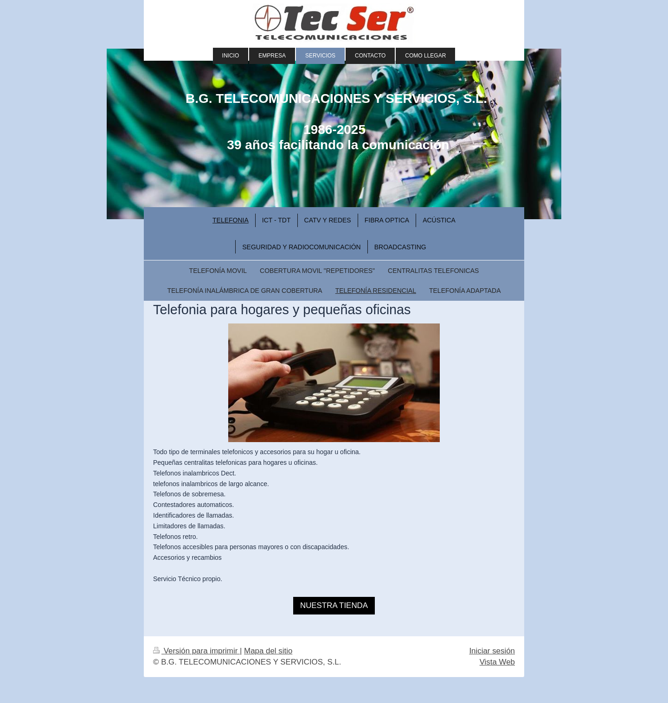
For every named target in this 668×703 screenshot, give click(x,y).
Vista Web (497, 662)
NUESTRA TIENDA (334, 605)
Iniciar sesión (492, 650)
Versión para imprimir (196, 650)
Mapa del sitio (268, 650)
